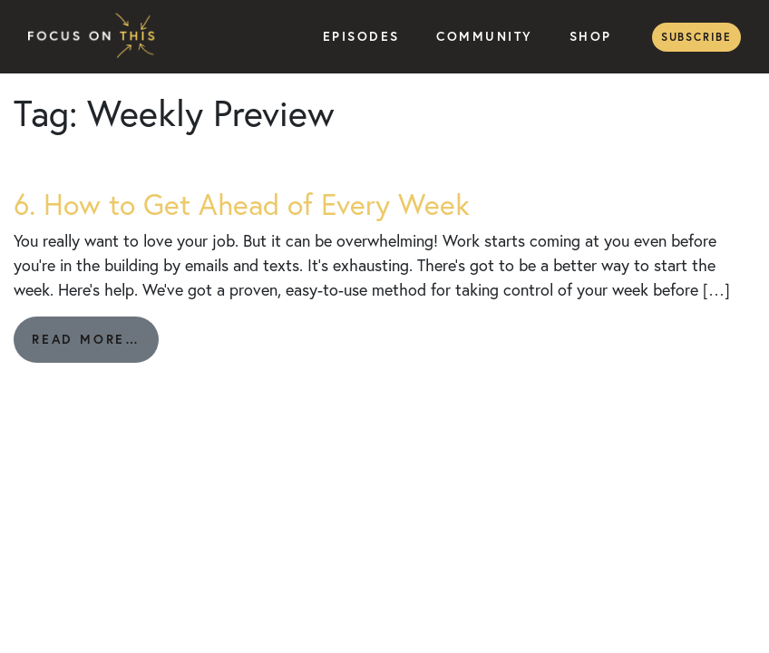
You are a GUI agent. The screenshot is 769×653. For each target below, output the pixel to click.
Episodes (361, 36)
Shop (590, 36)
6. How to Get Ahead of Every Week (242, 204)
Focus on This (96, 36)
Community (484, 36)
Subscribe (696, 37)
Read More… (95, 346)
